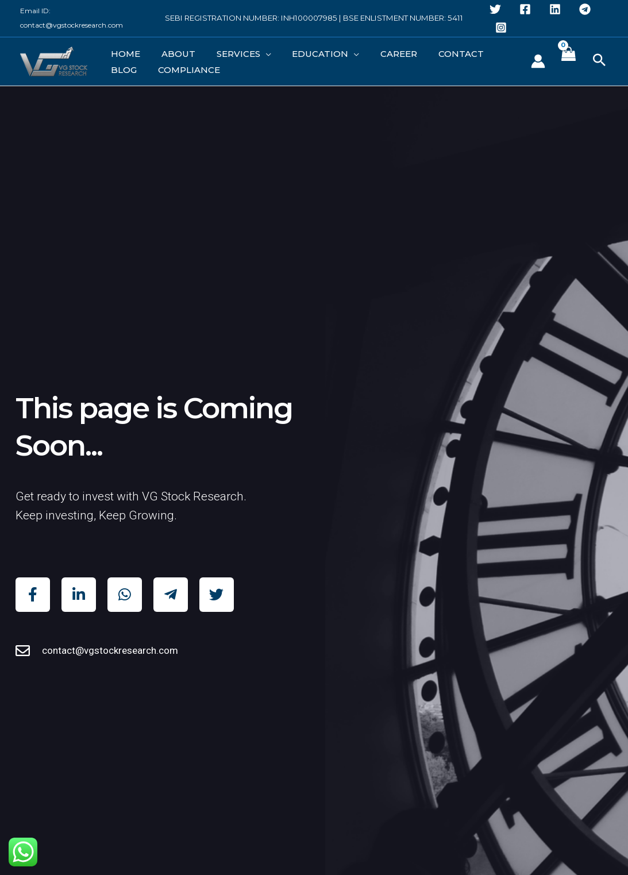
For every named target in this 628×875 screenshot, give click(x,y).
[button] (599, 63)
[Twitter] (495, 9)
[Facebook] (525, 9)
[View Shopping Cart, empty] (568, 63)
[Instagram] (501, 27)
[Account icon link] (538, 63)
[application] (241, 50)
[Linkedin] (555, 9)
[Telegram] (585, 9)
